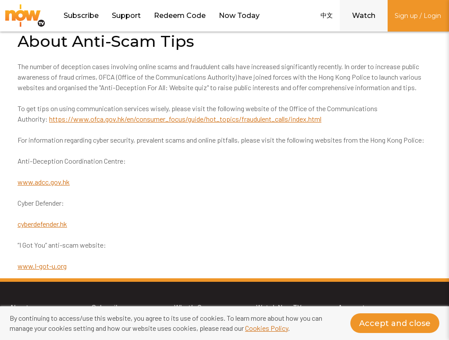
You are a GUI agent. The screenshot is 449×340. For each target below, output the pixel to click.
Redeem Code (180, 15)
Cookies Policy (266, 328)
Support (126, 15)
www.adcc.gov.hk (44, 182)
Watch (363, 15)
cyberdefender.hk (42, 224)
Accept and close (395, 323)
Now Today (239, 15)
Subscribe (81, 15)
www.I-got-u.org (42, 266)
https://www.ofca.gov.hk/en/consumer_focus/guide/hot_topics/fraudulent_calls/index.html (185, 119)
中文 (327, 15)
